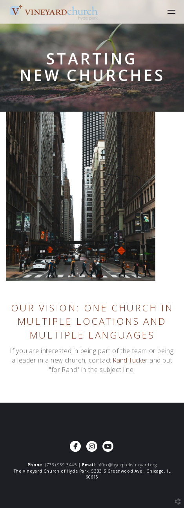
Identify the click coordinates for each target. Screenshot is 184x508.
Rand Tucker (130, 360)
